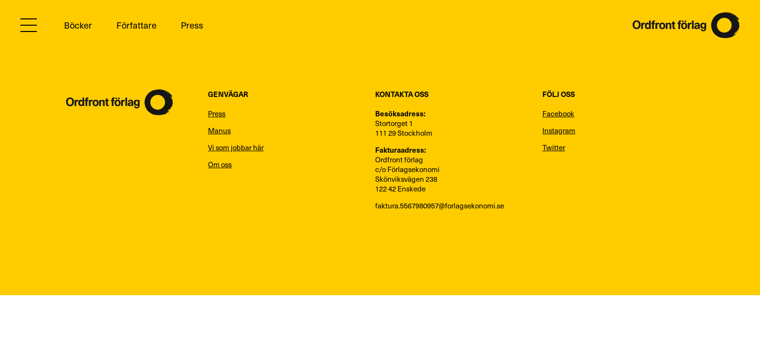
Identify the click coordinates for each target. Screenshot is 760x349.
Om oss (220, 164)
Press (192, 25)
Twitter (553, 147)
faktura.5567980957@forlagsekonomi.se (439, 205)
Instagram (558, 130)
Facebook (558, 113)
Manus (219, 130)
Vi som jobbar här (236, 147)
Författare (136, 25)
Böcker (78, 25)
